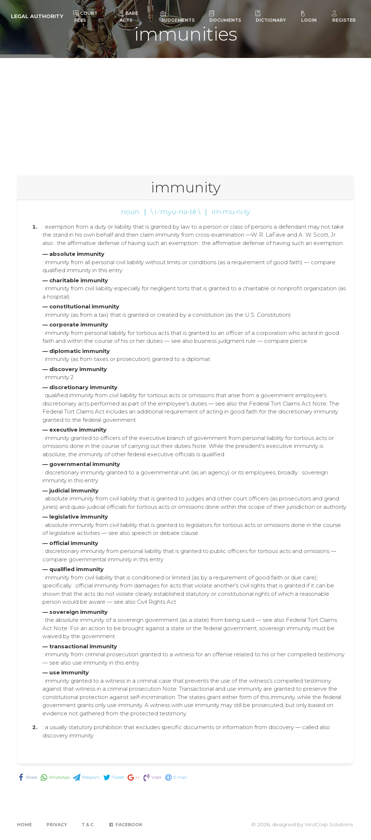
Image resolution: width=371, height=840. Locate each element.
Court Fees (85, 17)
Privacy (56, 824)
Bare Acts (128, 17)
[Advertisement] (185, 112)
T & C (87, 824)
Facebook (125, 824)
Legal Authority (37, 16)
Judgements (177, 17)
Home (24, 824)
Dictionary (270, 17)
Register (343, 17)
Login (308, 17)
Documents (224, 17)
